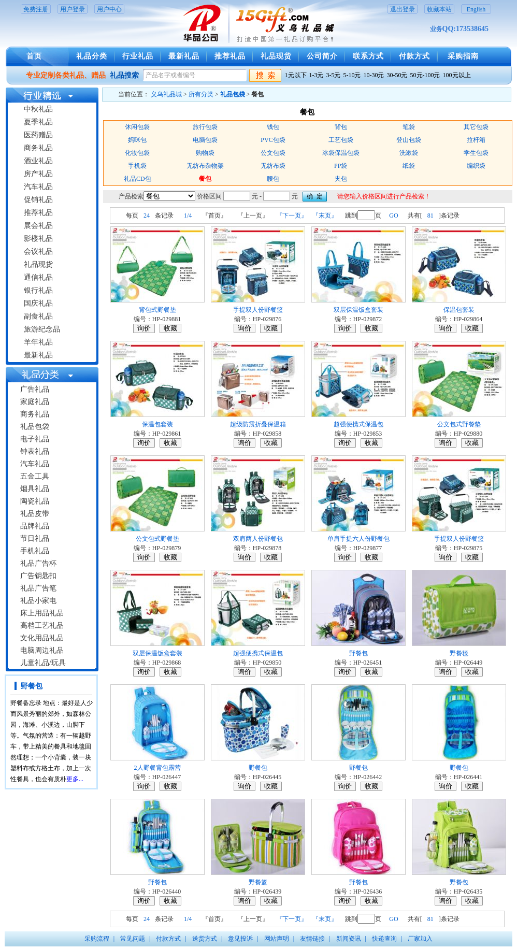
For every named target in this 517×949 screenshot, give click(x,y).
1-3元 (316, 75)
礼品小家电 (38, 601)
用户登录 (72, 9)
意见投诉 (240, 938)
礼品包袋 (34, 426)
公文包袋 (273, 152)
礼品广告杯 (38, 563)
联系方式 (368, 56)
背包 (341, 127)
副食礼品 (38, 316)
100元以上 (457, 75)
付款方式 (414, 56)
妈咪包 (137, 139)
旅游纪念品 (42, 329)
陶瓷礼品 (34, 501)
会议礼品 (38, 251)
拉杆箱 (476, 139)
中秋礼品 (38, 109)
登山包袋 (408, 139)
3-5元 (333, 75)
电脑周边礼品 (42, 650)
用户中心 (109, 9)
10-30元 (374, 75)
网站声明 (276, 938)
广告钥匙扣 (38, 576)
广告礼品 (34, 389)
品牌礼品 (34, 526)
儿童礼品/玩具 (43, 663)
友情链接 (312, 938)
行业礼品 (137, 56)
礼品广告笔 (38, 588)
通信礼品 (38, 277)
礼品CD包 (137, 178)
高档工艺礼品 (42, 625)
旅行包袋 (205, 127)
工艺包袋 (340, 139)
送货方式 (204, 938)
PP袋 (340, 165)
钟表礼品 (34, 451)
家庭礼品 (34, 402)
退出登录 (402, 9)
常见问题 (132, 938)
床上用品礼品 (42, 613)
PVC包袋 (273, 139)
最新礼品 (183, 56)
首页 (34, 56)
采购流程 (96, 938)
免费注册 (35, 9)
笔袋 (409, 127)
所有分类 (201, 94)
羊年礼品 (38, 342)
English (476, 9)
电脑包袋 (205, 139)
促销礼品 (38, 200)
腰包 (273, 178)
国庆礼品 (38, 303)
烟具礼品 (34, 489)
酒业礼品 (38, 161)
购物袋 (205, 152)
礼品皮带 (34, 513)
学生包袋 (476, 152)
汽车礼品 (38, 187)
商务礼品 (38, 148)
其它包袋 (476, 127)
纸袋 (409, 165)
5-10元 (352, 75)
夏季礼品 (38, 122)
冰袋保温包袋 (341, 152)
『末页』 (324, 215)
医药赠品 (38, 135)
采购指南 (463, 56)
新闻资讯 (348, 938)
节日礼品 (34, 538)
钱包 (273, 127)
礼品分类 (91, 56)
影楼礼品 (38, 238)
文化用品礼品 (42, 638)
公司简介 (322, 56)
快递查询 (384, 938)
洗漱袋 (408, 152)
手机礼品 (34, 551)
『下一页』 (291, 215)
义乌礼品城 (166, 94)
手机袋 (137, 165)
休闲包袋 (137, 127)
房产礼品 (38, 174)
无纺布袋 (273, 165)
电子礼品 (34, 439)
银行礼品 (38, 290)
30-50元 (397, 75)
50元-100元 (425, 75)
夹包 (341, 178)
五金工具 (34, 476)
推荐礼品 (230, 56)
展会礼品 (38, 225)
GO (393, 215)
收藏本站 (439, 9)
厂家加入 (420, 938)
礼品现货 (276, 56)
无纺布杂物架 (205, 165)
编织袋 (476, 165)
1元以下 (296, 75)
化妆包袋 (137, 152)
